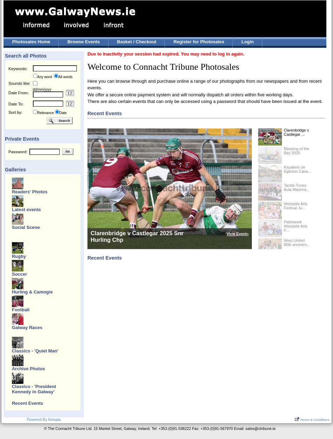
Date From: (18, 92)
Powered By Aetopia (44, 419)
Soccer (19, 274)
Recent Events (27, 403)
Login (247, 41)
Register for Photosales (198, 41)
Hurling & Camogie (32, 292)
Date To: (15, 104)
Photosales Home (31, 41)
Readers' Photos (30, 191)
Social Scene (26, 227)
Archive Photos (28, 368)
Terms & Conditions (312, 420)
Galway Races (27, 327)
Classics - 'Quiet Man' (35, 351)
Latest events (26, 209)
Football (20, 309)
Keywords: (17, 68)
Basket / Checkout (136, 41)
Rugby (19, 256)
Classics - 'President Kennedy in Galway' (34, 389)
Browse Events (84, 41)
